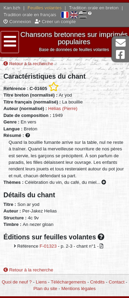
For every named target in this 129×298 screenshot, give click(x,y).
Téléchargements (68, 282)
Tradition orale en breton (93, 7)
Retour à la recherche (28, 63)
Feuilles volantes (45, 7)
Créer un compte (55, 21)
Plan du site (45, 288)
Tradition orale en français (29, 14)
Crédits (97, 282)
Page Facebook (120, 55)
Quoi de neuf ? (17, 282)
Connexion (17, 21)
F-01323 (48, 246)
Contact (117, 282)
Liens (41, 282)
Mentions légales (78, 288)
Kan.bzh (11, 7)
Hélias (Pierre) (62, 108)
